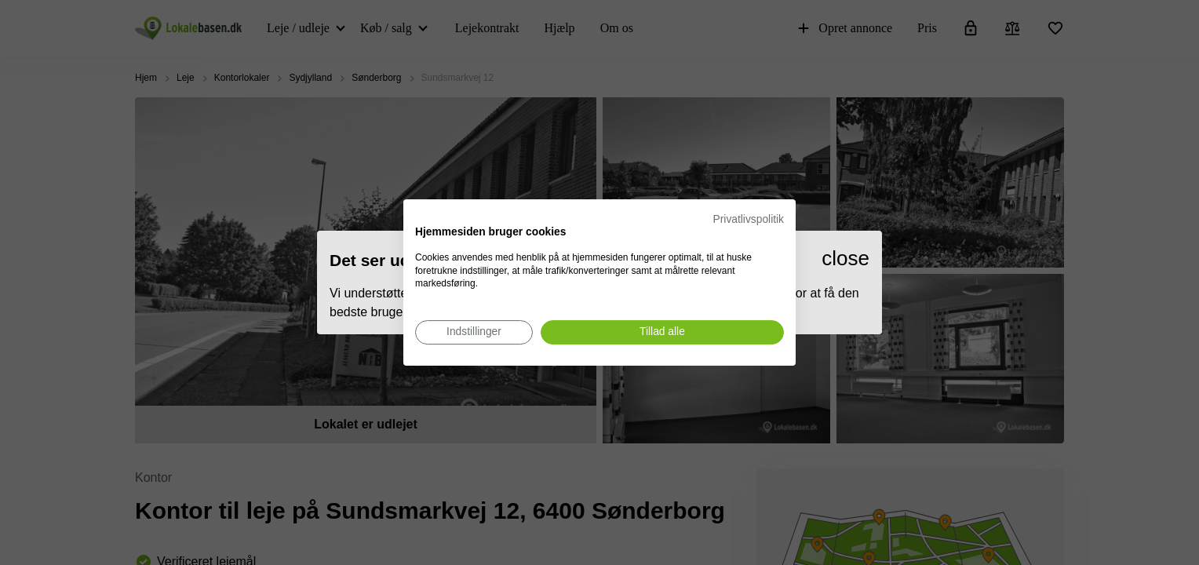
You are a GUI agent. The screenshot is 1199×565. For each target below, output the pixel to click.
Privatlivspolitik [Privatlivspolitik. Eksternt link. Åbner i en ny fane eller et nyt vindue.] (748, 219)
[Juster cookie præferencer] (474, 332)
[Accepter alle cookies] (662, 332)
